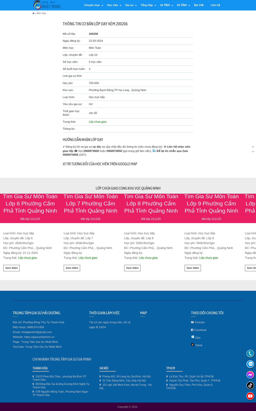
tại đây (97, 146)
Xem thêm (11, 267)
